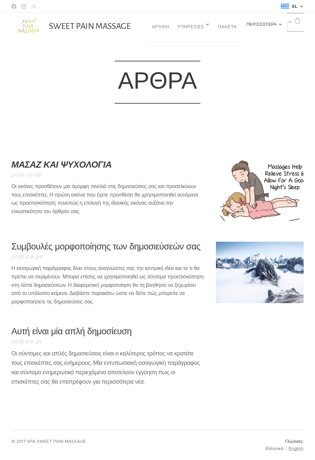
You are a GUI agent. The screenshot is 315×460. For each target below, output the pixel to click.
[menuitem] (209, 26)
